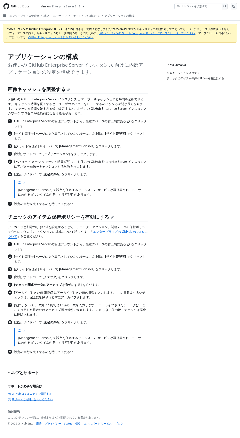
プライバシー (53, 423)
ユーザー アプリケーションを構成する (76, 16)
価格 (78, 423)
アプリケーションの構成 (119, 16)
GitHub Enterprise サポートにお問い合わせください (60, 37)
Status (68, 423)
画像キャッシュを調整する (39, 89)
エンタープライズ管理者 (24, 16)
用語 (39, 423)
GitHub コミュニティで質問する (30, 393)
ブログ (119, 423)
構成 (46, 16)
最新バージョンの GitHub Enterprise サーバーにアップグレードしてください (147, 33)
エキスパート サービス (98, 423)
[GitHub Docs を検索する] (198, 6)
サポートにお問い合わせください (30, 399)
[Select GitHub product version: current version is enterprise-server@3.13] (62, 6)
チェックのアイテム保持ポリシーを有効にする (61, 217)
